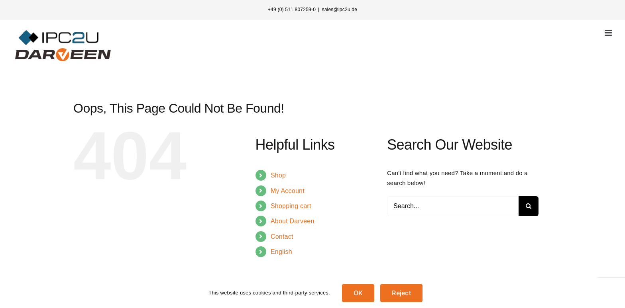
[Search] (529, 206)
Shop (278, 175)
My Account (288, 190)
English (281, 251)
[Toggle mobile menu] (609, 33)
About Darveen (292, 221)
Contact (282, 236)
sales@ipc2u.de (339, 9)
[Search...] (453, 206)
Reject (401, 293)
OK (358, 293)
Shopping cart (291, 206)
